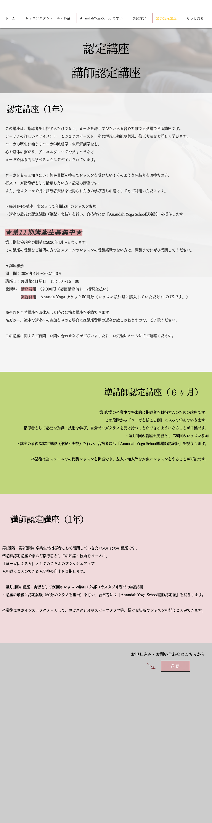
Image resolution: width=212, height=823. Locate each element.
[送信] (175, 666)
